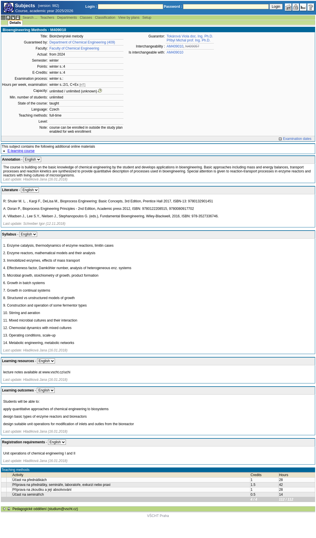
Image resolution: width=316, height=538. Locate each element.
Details (15, 23)
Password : (173, 7)
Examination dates (297, 139)
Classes (86, 18)
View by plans (129, 18)
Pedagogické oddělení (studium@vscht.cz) (45, 509)
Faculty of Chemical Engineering (74, 48)
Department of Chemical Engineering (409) (82, 42)
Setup (146, 18)
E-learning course (21, 151)
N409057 (192, 46)
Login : (91, 7)
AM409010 (175, 46)
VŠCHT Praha (158, 516)
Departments (67, 18)
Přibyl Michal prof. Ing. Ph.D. (188, 40)
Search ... (29, 18)
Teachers (47, 18)
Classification (105, 18)
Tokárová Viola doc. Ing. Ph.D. (190, 36)
